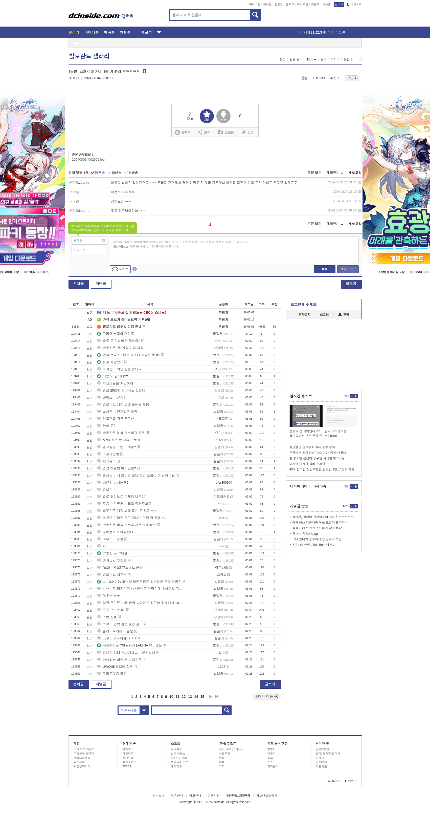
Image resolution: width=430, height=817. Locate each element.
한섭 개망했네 (110, 362)
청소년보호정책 (266, 796)
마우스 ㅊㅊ (108, 596)
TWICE (127, 766)
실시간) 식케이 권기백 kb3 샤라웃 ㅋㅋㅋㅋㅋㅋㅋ (325, 517)
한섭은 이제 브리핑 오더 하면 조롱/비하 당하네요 (136, 475)
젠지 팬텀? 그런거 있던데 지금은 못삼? (128, 355)
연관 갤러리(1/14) (303, 59)
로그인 (339, 4)
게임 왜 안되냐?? (112, 376)
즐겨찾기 (304, 314)
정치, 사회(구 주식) (231, 749)
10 (171, 697)
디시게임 (302, 4)
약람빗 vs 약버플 (112, 553)
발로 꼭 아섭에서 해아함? (118, 341)
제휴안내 (177, 796)
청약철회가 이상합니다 (117, 532)
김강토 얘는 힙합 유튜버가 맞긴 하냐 (317, 528)
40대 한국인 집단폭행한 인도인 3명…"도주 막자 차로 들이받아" (323, 469)
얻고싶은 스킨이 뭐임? (116, 447)
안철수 (223, 757)
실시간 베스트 (301, 396)
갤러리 (74, 32)
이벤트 (315, 4)
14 (196, 697)
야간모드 (354, 4)
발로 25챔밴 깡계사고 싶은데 (121, 390)
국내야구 (176, 749)
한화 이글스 (178, 753)
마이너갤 (254, 4)
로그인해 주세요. (304, 305)
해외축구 (176, 766)
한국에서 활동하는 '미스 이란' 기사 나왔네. (318, 453)
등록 (325, 269)
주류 (270, 762)
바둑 (222, 762)
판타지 (320, 757)
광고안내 (195, 796)
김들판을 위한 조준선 (115, 419)
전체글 (78, 284)
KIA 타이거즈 (179, 757)
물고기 (271, 757)
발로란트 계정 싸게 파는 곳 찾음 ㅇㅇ (127, 511)
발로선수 (106, 489)
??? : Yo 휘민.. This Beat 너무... (313, 545)
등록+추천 (348, 269)
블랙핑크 (128, 749)
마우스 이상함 (110, 539)
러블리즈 (128, 753)
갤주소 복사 (328, 59)
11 (177, 697)
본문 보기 (314, 173)
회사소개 (159, 796)
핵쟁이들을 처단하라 (115, 383)
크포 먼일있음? (111, 610)
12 (184, 697)
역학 (222, 766)
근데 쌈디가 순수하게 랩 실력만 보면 (317, 539)
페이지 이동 (266, 696)
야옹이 (271, 753)
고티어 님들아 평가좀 (115, 334)
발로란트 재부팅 (112, 574)
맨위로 (351, 781)
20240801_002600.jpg (88, 159)
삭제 (359, 182)
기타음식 (273, 766)
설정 (282, 59)
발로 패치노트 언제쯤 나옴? (120, 497)
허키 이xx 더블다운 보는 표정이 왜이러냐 (320, 522)
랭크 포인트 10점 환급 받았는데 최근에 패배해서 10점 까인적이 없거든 (140, 603)
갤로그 (290, 4)
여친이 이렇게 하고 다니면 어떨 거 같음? (130, 518)
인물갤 (279, 4)
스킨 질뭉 (107, 617)
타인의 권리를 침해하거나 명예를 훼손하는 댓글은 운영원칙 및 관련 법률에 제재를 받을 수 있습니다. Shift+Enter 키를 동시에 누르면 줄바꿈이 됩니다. (181, 244)
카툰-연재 (322, 762)
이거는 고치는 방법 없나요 (119, 369)
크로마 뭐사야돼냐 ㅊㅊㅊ (119, 638)
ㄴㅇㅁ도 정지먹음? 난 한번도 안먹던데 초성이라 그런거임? (140, 589)
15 (202, 697)
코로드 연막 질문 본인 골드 (119, 624)
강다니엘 (128, 757)
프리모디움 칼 (110, 674)
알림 (343, 314)
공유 (204, 132)
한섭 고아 (107, 426)
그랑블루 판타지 (84, 753)
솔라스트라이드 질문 (115, 631)
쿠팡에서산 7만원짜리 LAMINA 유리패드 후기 (133, 645)
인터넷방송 (323, 749)
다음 (210, 696)
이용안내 (347, 59)
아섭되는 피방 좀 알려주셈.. (120, 659)
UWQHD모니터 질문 (115, 667)
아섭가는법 (108, 454)
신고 (248, 132)
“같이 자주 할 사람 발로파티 (120, 440)
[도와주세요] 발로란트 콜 (118, 567)
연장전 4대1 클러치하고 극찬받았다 (126, 652)
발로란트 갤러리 (89, 56)
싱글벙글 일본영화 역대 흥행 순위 (312, 447)
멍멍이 (271, 749)
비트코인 (224, 753)
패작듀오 (106, 461)
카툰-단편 (322, 766)
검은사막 (79, 762)
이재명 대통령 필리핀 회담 (307, 464)
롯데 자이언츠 (179, 762)
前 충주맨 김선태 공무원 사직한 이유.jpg (316, 458)
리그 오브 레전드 (84, 749)
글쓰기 (351, 284)
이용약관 (214, 796)
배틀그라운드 (82, 757)
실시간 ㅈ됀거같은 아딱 (117, 412)
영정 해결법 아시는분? (116, 468)
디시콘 (327, 4)
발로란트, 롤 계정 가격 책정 (120, 348)
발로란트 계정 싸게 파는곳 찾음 (123, 404)
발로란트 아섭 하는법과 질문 (121, 433)
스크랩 (304, 78)
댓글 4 (352, 78)
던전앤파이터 (82, 766)
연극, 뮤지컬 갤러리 (328, 753)
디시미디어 (299, 486)
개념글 (101, 284)
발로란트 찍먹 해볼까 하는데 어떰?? (126, 525)
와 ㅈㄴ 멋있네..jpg (305, 533)
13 (190, 697)
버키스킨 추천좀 (112, 560)
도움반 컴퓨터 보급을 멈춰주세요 (124, 504)
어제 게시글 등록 (323, 32)
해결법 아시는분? (112, 482)
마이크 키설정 (110, 397)
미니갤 (267, 4)
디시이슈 (319, 486)
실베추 (182, 132)
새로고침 (355, 173)
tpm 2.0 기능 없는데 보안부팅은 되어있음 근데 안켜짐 (139, 582)
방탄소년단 (130, 762)
